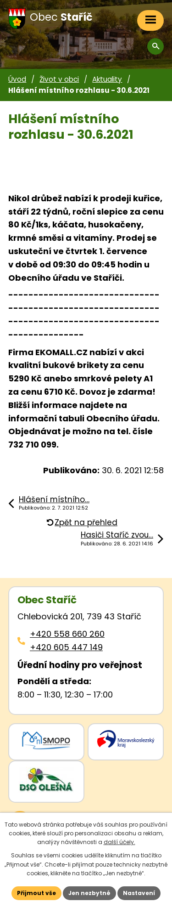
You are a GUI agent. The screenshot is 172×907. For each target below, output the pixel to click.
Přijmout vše (36, 893)
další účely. (119, 842)
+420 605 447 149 (66, 647)
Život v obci (59, 79)
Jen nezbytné (89, 893)
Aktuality (107, 79)
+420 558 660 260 (67, 634)
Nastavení (139, 893)
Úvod (17, 79)
